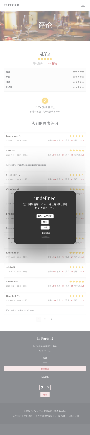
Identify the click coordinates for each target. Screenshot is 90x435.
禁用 (45, 222)
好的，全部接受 (45, 216)
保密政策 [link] (46, 233)
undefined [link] (46, 237)
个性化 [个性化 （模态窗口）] (45, 227)
